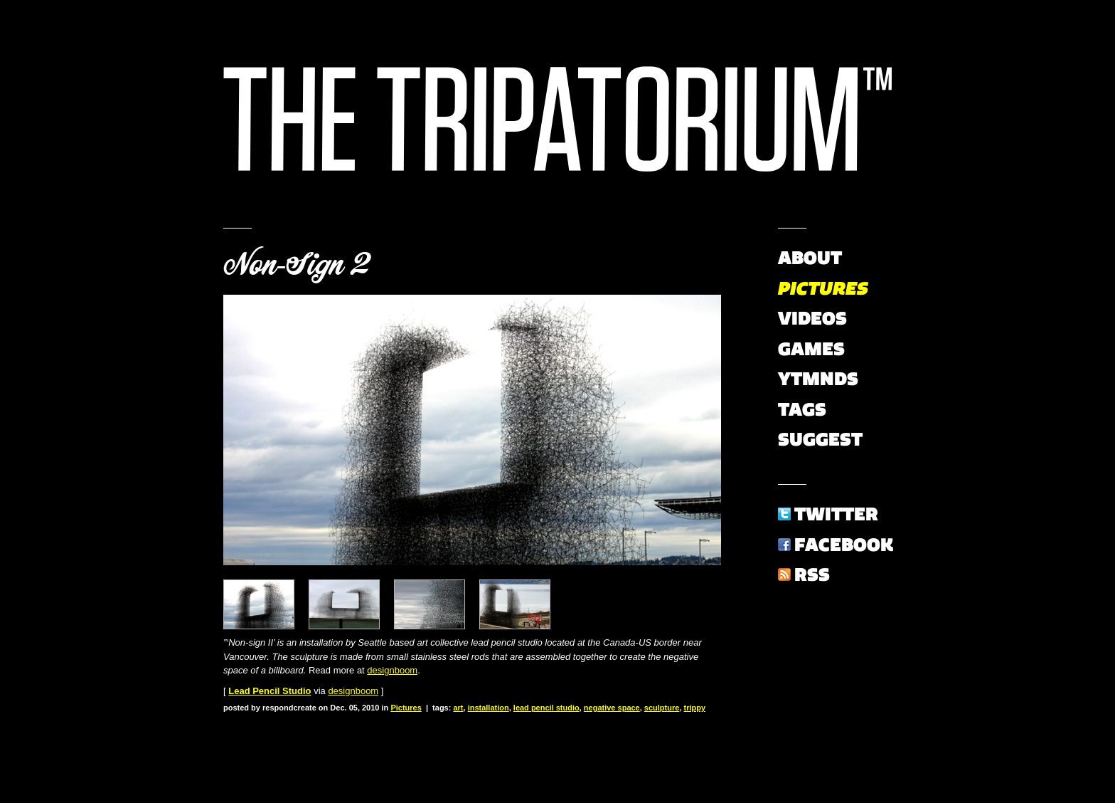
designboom (392, 670)
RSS (812, 574)
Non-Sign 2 (296, 265)
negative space (612, 707)
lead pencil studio (546, 707)
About (810, 257)
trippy (695, 707)
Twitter (836, 514)
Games (811, 348)
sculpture (662, 707)
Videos (812, 318)
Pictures (405, 707)
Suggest (820, 439)
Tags (802, 409)
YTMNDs (818, 378)
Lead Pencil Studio (269, 691)
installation (488, 707)
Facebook (843, 544)
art (458, 707)
